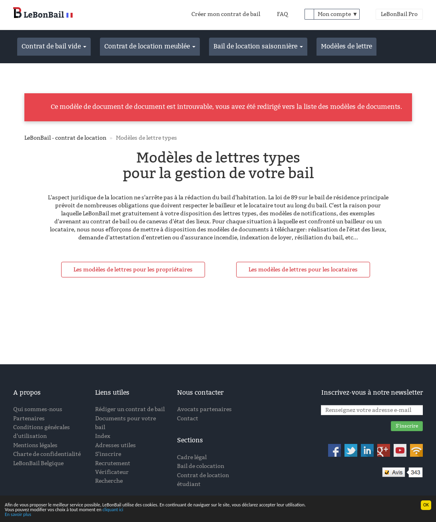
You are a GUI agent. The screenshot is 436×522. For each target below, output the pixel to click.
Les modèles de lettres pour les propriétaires (133, 269)
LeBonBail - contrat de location (65, 138)
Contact (187, 418)
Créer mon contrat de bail (225, 14)
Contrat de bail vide (54, 46)
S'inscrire (108, 454)
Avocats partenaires (204, 409)
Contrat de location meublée (149, 46)
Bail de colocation (200, 466)
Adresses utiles (115, 445)
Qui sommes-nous (37, 409)
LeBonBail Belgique (38, 463)
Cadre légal (192, 457)
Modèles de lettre (346, 46)
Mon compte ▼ (338, 14)
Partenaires (29, 418)
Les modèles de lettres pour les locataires (303, 269)
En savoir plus (18, 515)
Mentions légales (35, 445)
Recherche (109, 481)
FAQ (282, 14)
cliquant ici (112, 510)
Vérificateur (112, 472)
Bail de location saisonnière (258, 46)
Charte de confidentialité (47, 454)
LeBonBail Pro (399, 14)
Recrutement (112, 463)
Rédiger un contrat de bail (130, 409)
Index (102, 436)
